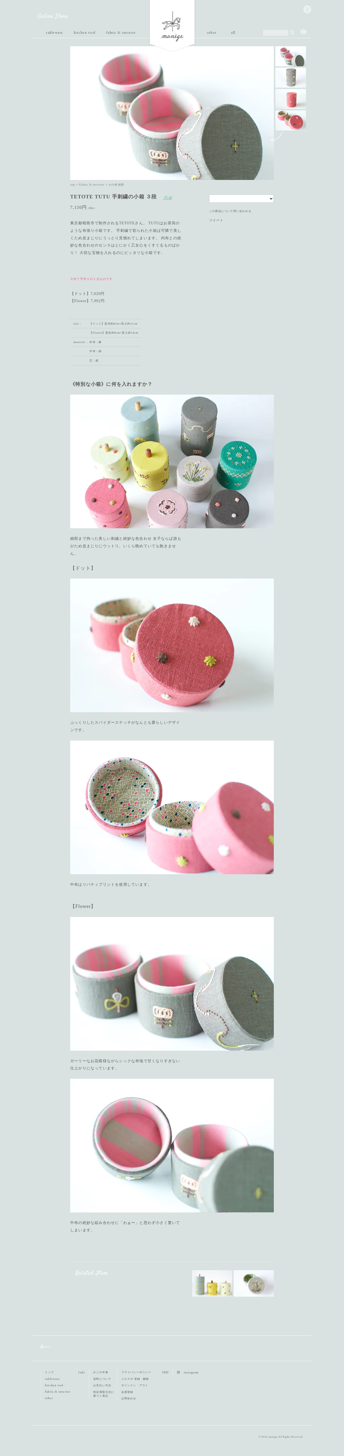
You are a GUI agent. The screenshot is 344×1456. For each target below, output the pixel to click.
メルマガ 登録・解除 (135, 1379)
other (211, 32)
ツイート (216, 220)
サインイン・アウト (134, 1385)
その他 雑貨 (116, 184)
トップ (49, 1372)
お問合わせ (128, 1398)
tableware (54, 32)
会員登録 (127, 1392)
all (233, 32)
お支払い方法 (102, 1385)
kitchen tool (85, 32)
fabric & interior (121, 32)
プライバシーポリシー (136, 1372)
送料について (102, 1379)
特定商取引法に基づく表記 (103, 1393)
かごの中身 (100, 1372)
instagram (188, 1372)
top (72, 184)
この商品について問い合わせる (230, 211)
